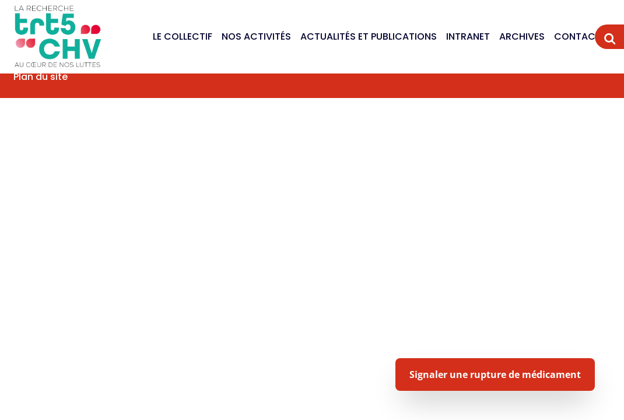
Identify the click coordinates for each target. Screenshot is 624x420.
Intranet (468, 36)
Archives (522, 36)
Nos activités (256, 36)
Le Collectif (182, 36)
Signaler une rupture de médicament (495, 374)
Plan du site (40, 76)
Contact (577, 36)
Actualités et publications (368, 36)
